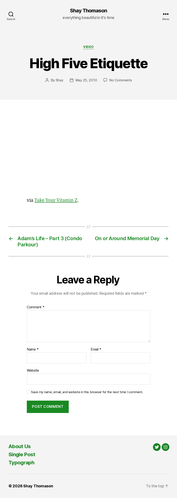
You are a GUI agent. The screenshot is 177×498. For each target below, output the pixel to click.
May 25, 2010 (86, 80)
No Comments (120, 80)
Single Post (22, 454)
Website (33, 370)
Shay (59, 80)
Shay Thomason (88, 10)
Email (96, 349)
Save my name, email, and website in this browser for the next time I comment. (87, 392)
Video (88, 47)
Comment (35, 307)
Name (33, 349)
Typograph (21, 462)
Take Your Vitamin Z (55, 200)
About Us (20, 446)
